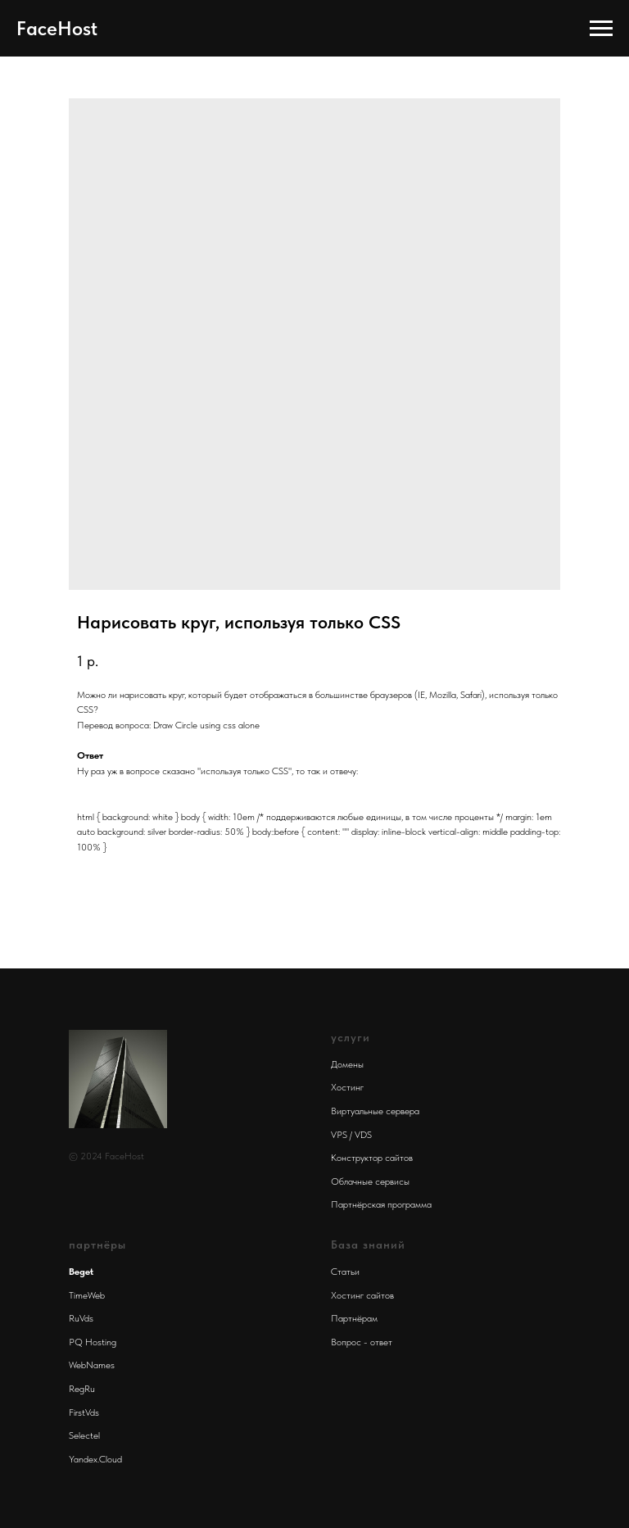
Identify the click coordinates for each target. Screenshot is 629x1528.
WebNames (92, 1365)
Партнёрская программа (381, 1204)
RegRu (82, 1388)
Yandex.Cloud (95, 1459)
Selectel (84, 1435)
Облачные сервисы (370, 1181)
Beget (81, 1271)
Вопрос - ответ (361, 1342)
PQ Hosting (92, 1342)
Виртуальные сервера (375, 1111)
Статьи (345, 1271)
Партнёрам (354, 1318)
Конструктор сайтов (372, 1157)
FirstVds (84, 1412)
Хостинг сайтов (362, 1295)
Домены (347, 1064)
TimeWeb (87, 1295)
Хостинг (347, 1087)
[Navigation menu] (601, 28)
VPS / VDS (351, 1134)
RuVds (81, 1318)
